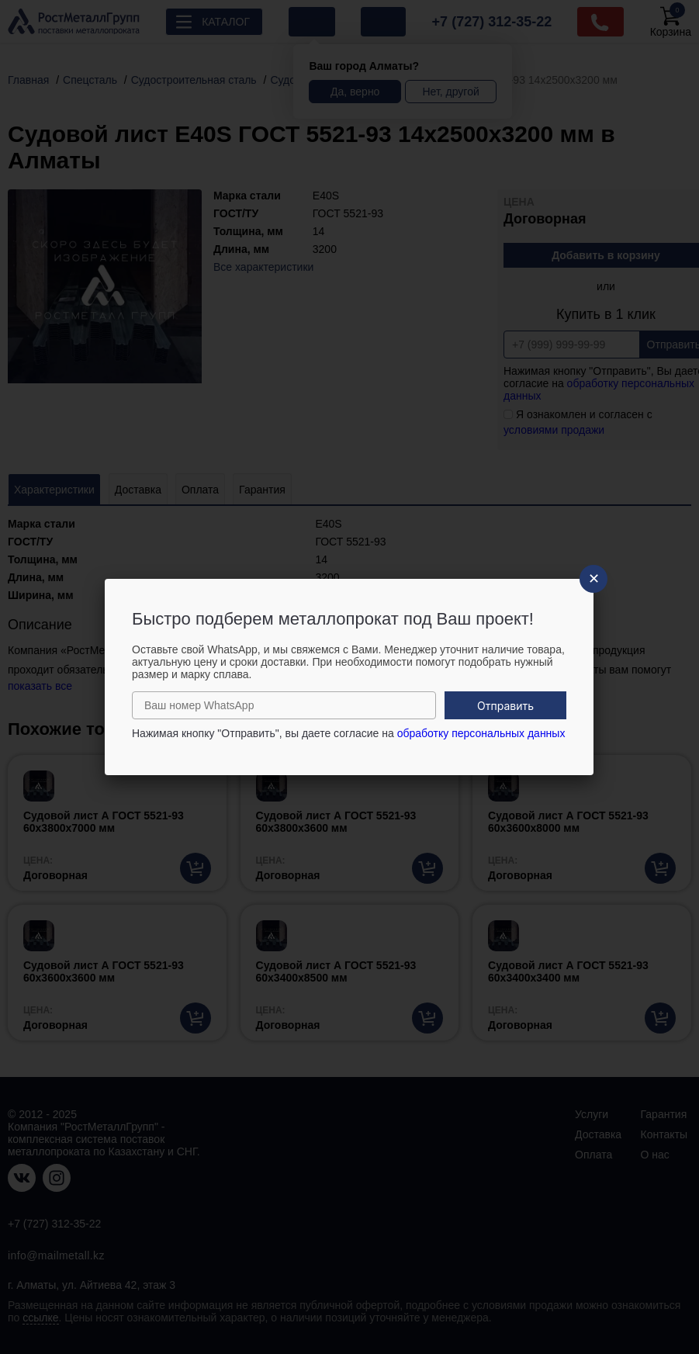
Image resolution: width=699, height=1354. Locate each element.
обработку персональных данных (481, 733)
